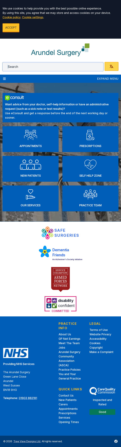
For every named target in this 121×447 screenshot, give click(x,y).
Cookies (95, 343)
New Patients (68, 400)
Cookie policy (12, 17)
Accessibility (98, 338)
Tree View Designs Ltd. (27, 441)
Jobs (62, 347)
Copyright (96, 347)
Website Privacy (100, 334)
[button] (31, 139)
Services (64, 417)
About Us (65, 334)
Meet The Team (69, 343)
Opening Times (69, 422)
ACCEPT (11, 27)
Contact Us (66, 395)
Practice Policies (70, 369)
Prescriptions (67, 413)
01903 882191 (28, 398)
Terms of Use (98, 330)
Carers (63, 404)
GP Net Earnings (69, 338)
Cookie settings (32, 17)
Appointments (68, 408)
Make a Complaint (101, 352)
